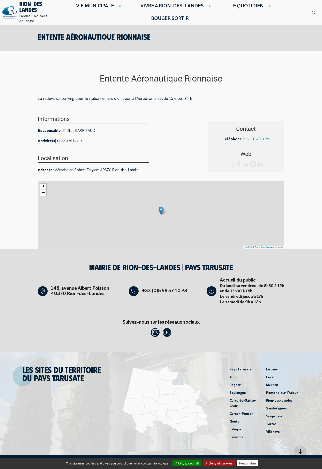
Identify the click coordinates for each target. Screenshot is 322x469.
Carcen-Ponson (241, 415)
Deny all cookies (219, 463)
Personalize (247, 463)
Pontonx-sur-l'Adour (282, 394)
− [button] (43, 193)
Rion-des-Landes (279, 402)
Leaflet (247, 247)
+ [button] (43, 187)
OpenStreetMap (263, 247)
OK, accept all (187, 463)
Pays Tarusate (241, 370)
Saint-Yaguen (276, 410)
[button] (300, 451)
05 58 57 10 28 (256, 139)
